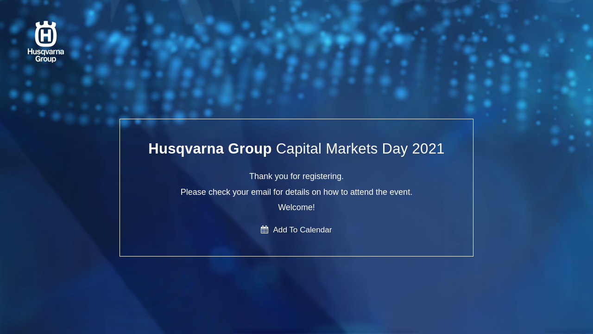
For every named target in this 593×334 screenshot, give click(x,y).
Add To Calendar (296, 229)
